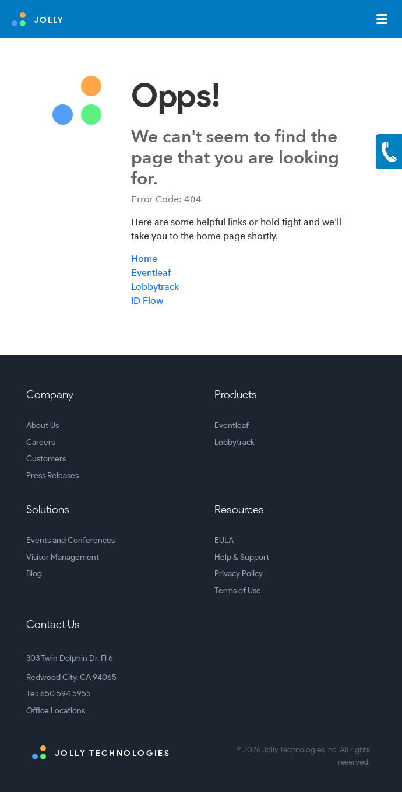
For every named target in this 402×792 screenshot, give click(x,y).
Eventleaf (151, 272)
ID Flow (147, 300)
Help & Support (241, 557)
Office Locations (55, 711)
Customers (46, 459)
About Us (42, 425)
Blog (34, 574)
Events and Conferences (70, 540)
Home (144, 258)
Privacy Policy (238, 574)
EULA (224, 540)
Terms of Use (237, 590)
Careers (40, 442)
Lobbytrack (155, 286)
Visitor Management (62, 557)
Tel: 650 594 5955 (58, 694)
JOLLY (38, 19)
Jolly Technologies (101, 752)
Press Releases (52, 476)
